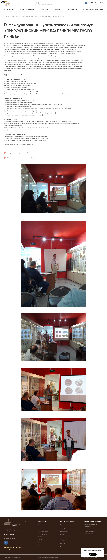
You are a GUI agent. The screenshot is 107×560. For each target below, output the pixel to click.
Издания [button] (44, 9)
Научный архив (72, 9)
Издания (62, 543)
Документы (41, 542)
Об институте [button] (8, 9)
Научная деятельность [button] (27, 9)
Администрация (43, 528)
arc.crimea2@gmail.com (97, 4)
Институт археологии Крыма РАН (21, 521)
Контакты (41, 544)
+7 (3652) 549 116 (97, 3)
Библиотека (57, 9)
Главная (6, 16)
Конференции (64, 531)
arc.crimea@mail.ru (9, 538)
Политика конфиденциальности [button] (13, 557)
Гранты (62, 534)
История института (44, 525)
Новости (40, 539)
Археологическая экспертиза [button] (92, 9)
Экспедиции (63, 528)
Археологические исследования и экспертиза (16, 524)
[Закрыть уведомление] (103, 549)
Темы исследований (66, 525)
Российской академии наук (18, 4)
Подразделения (43, 531)
